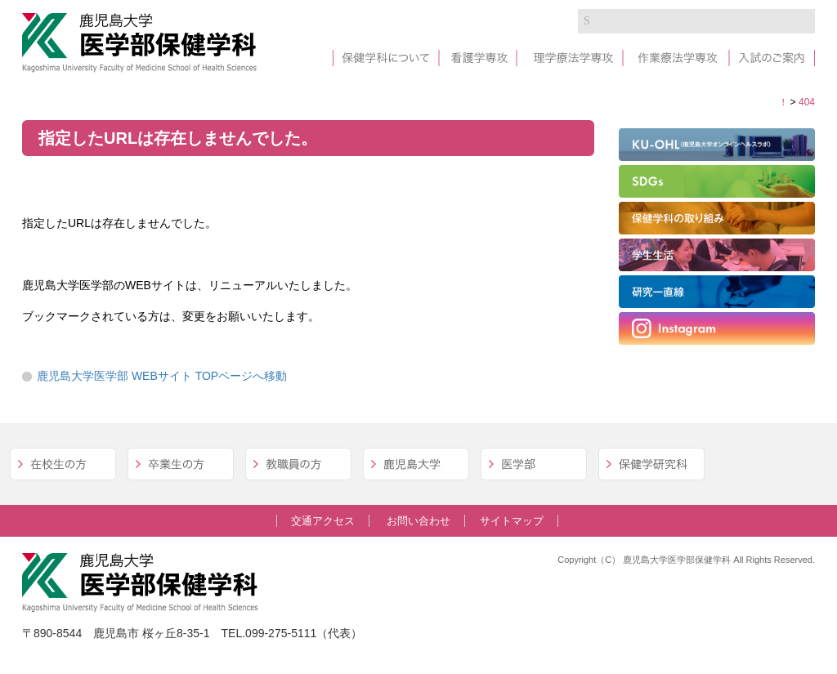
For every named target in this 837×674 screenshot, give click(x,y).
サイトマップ (512, 521)
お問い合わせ (418, 521)
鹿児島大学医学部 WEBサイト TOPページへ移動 (162, 375)
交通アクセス (323, 521)
